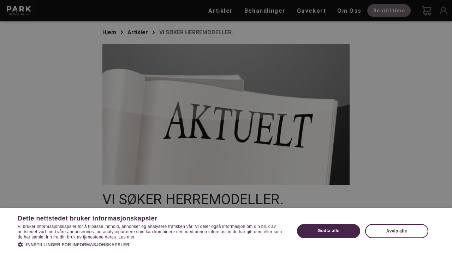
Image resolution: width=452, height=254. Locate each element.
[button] (152, 244)
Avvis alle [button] (396, 231)
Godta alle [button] (328, 230)
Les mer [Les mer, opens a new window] (127, 237)
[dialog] (226, 127)
